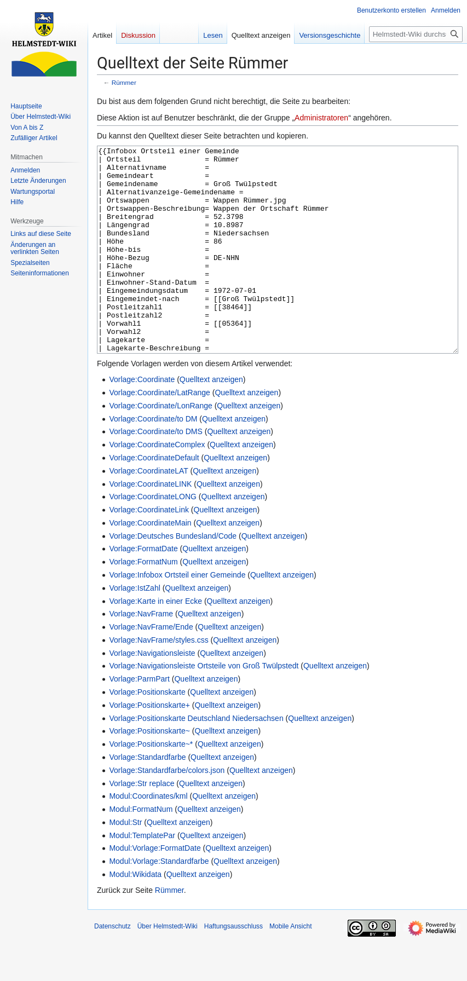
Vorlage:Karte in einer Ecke (155, 642)
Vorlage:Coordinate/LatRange (159, 433)
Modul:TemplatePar (142, 876)
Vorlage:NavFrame (141, 654)
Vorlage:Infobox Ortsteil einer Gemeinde (177, 615)
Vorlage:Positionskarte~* (151, 785)
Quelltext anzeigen (211, 420)
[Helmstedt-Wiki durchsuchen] (416, 34)
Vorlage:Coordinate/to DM (153, 459)
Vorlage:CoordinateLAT (148, 511)
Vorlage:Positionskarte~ (149, 772)
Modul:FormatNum (140, 850)
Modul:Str (125, 863)
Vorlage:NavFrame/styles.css (158, 681)
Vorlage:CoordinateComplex (157, 485)
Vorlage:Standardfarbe (147, 798)
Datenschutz (112, 967)
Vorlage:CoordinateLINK (150, 525)
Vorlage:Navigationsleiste (152, 694)
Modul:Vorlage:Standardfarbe (159, 902)
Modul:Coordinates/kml (148, 837)
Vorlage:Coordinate (142, 420)
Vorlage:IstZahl (134, 629)
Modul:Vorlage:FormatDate (154, 889)
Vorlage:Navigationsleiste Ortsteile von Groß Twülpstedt (203, 706)
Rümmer (124, 82)
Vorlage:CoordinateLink (149, 550)
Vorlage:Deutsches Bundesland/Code (173, 577)
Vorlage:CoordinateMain (150, 563)
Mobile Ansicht (290, 967)
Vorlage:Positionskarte (147, 733)
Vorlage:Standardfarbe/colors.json (166, 811)
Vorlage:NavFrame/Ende (151, 667)
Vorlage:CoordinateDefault (154, 498)
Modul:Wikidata (135, 915)
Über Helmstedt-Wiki (167, 967)
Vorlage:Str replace (141, 824)
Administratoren (321, 117)
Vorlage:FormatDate (143, 589)
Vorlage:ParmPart (139, 719)
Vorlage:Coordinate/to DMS (155, 472)
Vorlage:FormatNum (143, 602)
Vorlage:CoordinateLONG (153, 537)
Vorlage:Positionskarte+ (149, 746)
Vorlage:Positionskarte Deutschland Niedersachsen (196, 759)
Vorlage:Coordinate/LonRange (160, 446)
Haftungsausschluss (233, 967)
